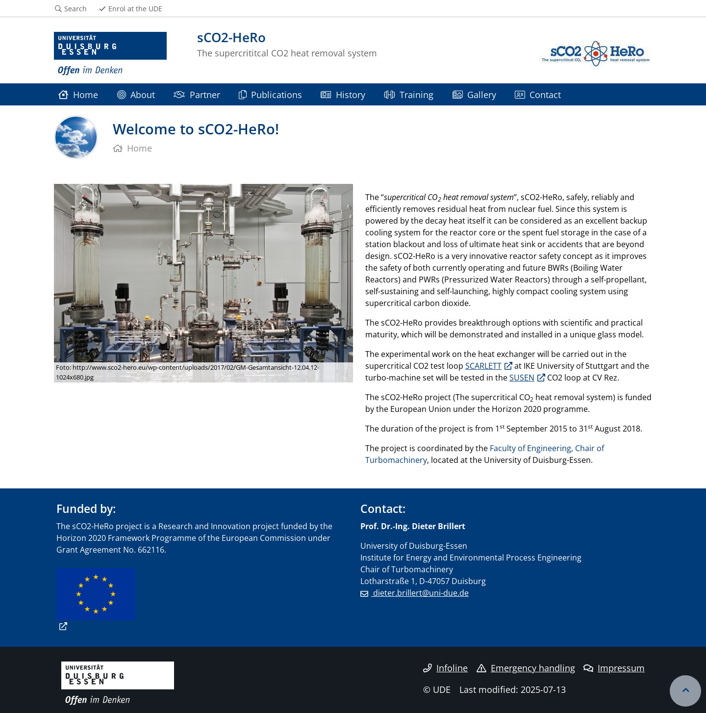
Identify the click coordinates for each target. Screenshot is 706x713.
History (343, 94)
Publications (270, 94)
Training (408, 94)
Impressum (614, 668)
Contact (538, 94)
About (136, 94)
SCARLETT (483, 365)
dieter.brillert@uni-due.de (420, 592)
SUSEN (521, 377)
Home (78, 94)
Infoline (445, 668)
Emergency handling (526, 668)
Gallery (474, 94)
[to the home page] (110, 54)
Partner (197, 94)
